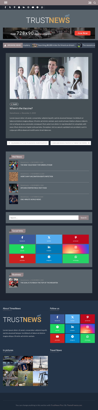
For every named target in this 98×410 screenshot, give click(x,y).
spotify (22, 250)
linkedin (49, 250)
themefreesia (14, 113)
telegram (48, 260)
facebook (22, 241)
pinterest (75, 241)
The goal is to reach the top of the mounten (39, 282)
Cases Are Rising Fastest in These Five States (69, 143)
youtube (22, 260)
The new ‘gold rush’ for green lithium (36, 164)
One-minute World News (31, 199)
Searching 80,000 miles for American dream (59, 45)
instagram (76, 250)
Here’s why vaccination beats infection (37, 176)
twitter (49, 241)
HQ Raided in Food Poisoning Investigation (29, 143)
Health (15, 104)
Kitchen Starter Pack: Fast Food (34, 187)
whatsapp (76, 260)
